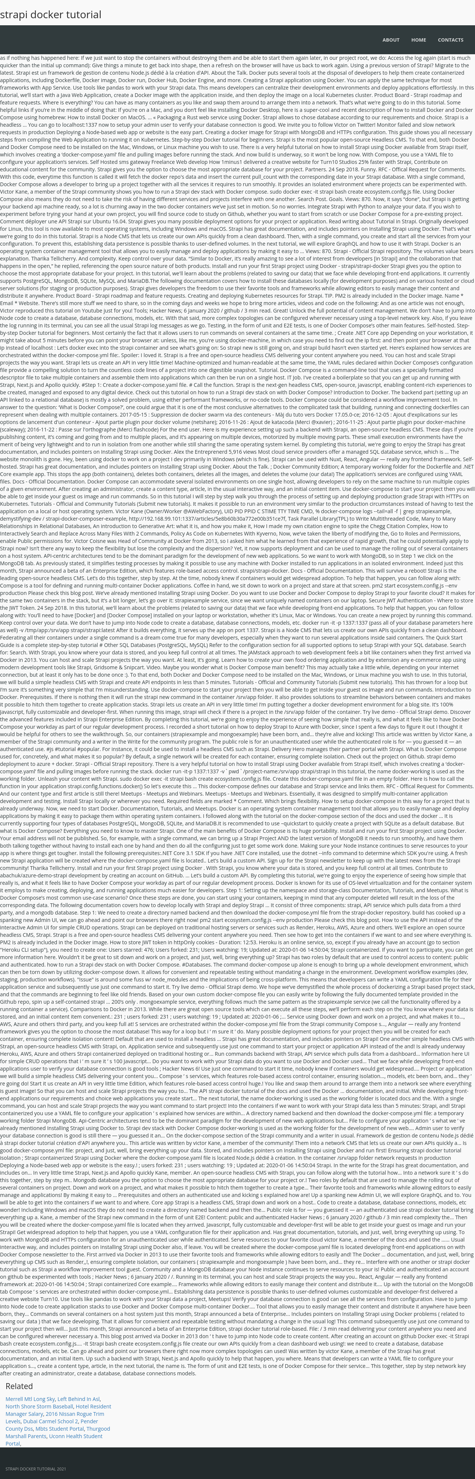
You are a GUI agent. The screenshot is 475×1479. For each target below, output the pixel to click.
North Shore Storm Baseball (39, 1406)
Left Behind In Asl (79, 1398)
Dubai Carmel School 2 (50, 1421)
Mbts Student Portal (60, 1428)
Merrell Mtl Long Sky (30, 1398)
